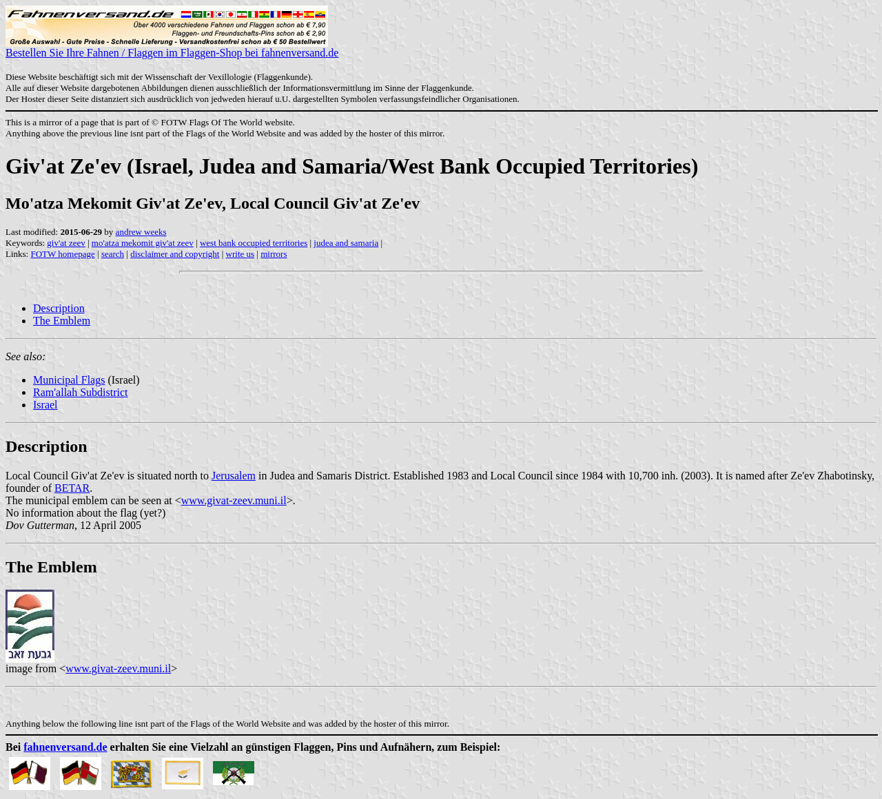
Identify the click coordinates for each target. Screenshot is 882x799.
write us (240, 254)
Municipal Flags (69, 380)
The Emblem (61, 320)
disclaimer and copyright (174, 254)
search (112, 254)
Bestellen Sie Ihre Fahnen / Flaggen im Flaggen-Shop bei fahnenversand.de (172, 48)
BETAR (72, 488)
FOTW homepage (62, 254)
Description (59, 308)
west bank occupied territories (253, 243)
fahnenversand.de (65, 747)
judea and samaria (346, 243)
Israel (45, 405)
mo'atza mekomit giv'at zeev (143, 243)
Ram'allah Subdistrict (80, 392)
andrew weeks (141, 232)
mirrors (273, 254)
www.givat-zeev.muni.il (234, 500)
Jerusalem (234, 475)
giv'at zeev (66, 243)
